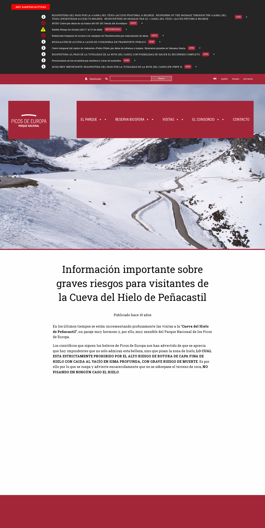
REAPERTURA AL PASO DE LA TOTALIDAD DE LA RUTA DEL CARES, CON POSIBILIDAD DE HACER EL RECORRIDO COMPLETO (126, 54)
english (224, 78)
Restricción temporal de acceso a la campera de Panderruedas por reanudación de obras (100, 35)
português (248, 78)
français (235, 78)
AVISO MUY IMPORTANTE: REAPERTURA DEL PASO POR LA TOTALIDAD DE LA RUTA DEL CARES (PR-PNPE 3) (117, 66)
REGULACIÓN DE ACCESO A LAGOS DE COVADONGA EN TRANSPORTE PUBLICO (99, 41)
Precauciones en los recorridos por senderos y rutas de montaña (86, 60)
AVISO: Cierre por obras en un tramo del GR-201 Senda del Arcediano (89, 23)
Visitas (173, 119)
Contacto (241, 119)
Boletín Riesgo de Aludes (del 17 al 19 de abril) (77, 29)
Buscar (161, 78)
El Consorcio (208, 119)
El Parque (94, 119)
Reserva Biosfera (134, 119)
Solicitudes (95, 78)
